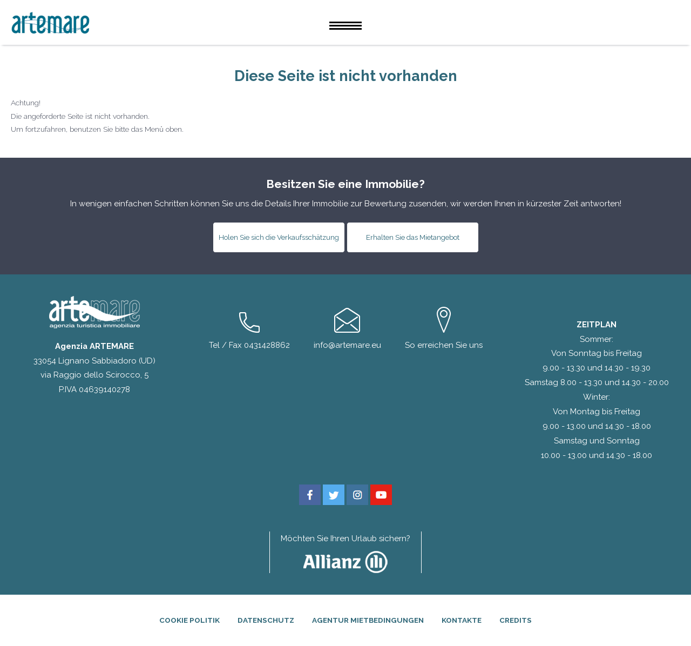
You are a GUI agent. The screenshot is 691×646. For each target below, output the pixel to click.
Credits (515, 620)
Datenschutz (266, 620)
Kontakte (462, 620)
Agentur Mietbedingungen (368, 620)
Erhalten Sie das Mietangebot (412, 237)
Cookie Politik (189, 620)
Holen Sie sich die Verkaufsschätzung (279, 237)
